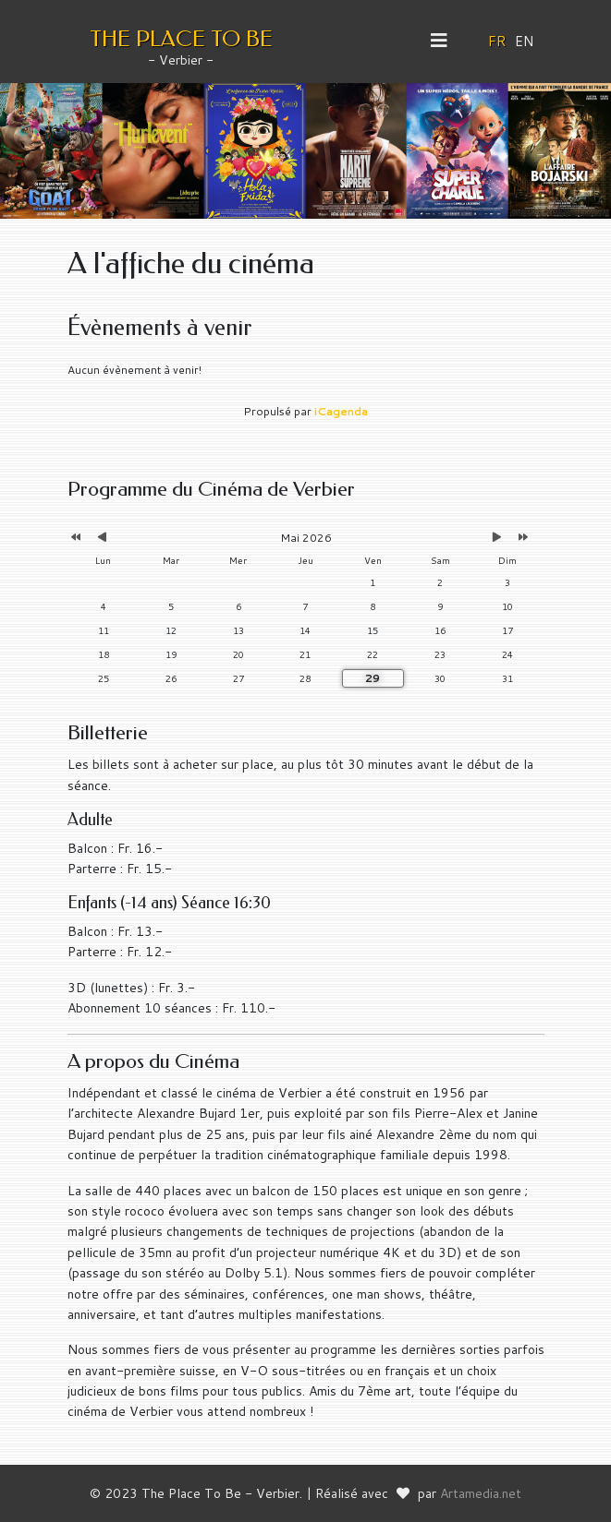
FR (497, 41)
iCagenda (341, 411)
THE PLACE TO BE (181, 39)
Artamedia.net (480, 1493)
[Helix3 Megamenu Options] (446, 41)
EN (524, 41)
